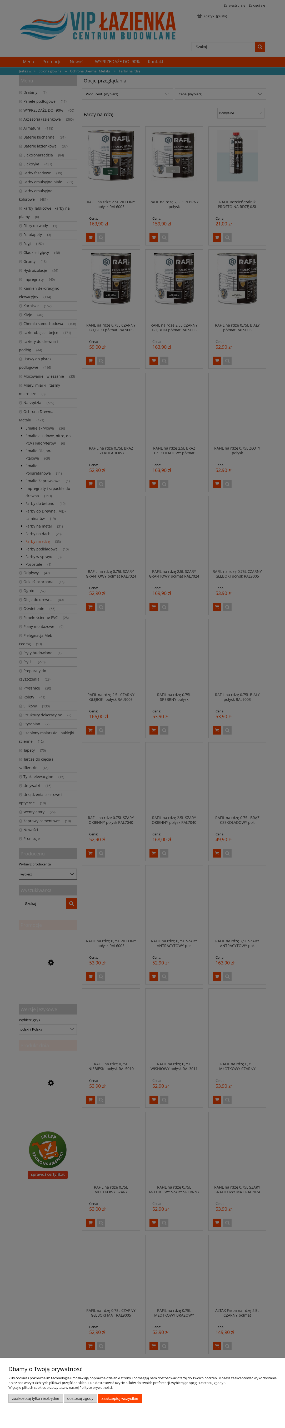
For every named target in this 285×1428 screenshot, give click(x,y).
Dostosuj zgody (80, 1398)
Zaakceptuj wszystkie (120, 1398)
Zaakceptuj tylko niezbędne (35, 1398)
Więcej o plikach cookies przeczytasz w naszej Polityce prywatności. (60, 1387)
